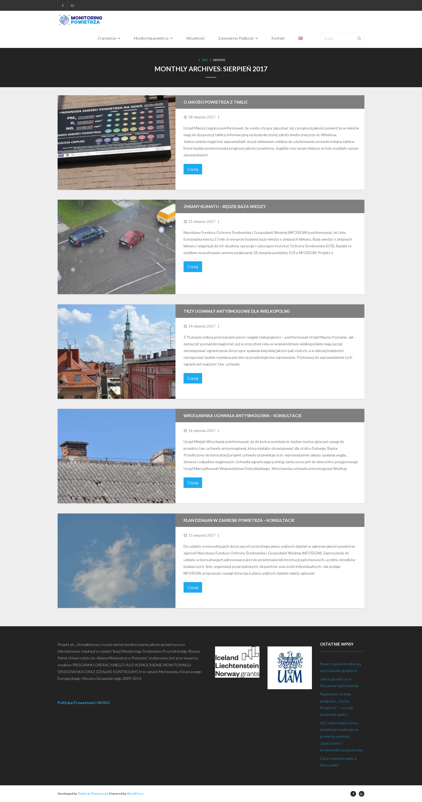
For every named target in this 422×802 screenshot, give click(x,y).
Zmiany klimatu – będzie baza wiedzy (225, 206)
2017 (205, 60)
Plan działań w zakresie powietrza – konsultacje (239, 520)
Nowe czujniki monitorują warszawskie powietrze (340, 667)
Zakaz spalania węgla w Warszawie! (338, 761)
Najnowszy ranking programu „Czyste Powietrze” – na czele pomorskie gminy (337, 704)
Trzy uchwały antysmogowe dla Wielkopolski (237, 311)
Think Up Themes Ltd (93, 794)
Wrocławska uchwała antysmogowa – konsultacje (243, 415)
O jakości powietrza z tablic (216, 102)
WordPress (135, 794)
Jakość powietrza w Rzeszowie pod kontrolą (339, 682)
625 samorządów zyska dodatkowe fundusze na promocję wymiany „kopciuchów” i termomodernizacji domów (341, 736)
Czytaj (193, 169)
